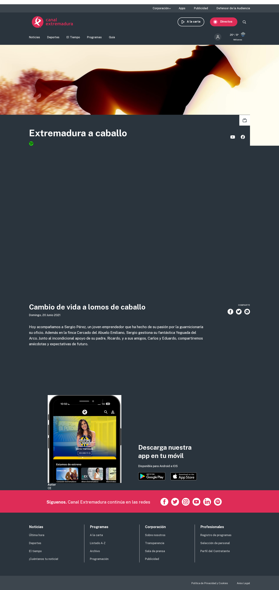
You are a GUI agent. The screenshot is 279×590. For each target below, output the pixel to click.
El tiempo (35, 551)
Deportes (53, 38)
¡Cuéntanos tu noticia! (43, 559)
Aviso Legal (243, 583)
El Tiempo (73, 38)
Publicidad (201, 8)
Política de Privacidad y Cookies (209, 583)
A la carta (196, 22)
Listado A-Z (98, 543)
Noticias (34, 38)
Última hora (36, 535)
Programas (94, 38)
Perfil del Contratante (215, 551)
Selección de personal (215, 543)
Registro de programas (215, 535)
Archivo (95, 551)
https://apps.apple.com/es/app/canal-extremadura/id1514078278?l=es (183, 476)
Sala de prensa (155, 551)
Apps (182, 8)
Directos (229, 22)
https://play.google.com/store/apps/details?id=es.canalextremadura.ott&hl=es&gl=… (151, 476)
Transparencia (154, 543)
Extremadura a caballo (86, 134)
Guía (112, 38)
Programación (99, 559)
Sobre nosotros (155, 535)
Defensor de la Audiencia (233, 8)
